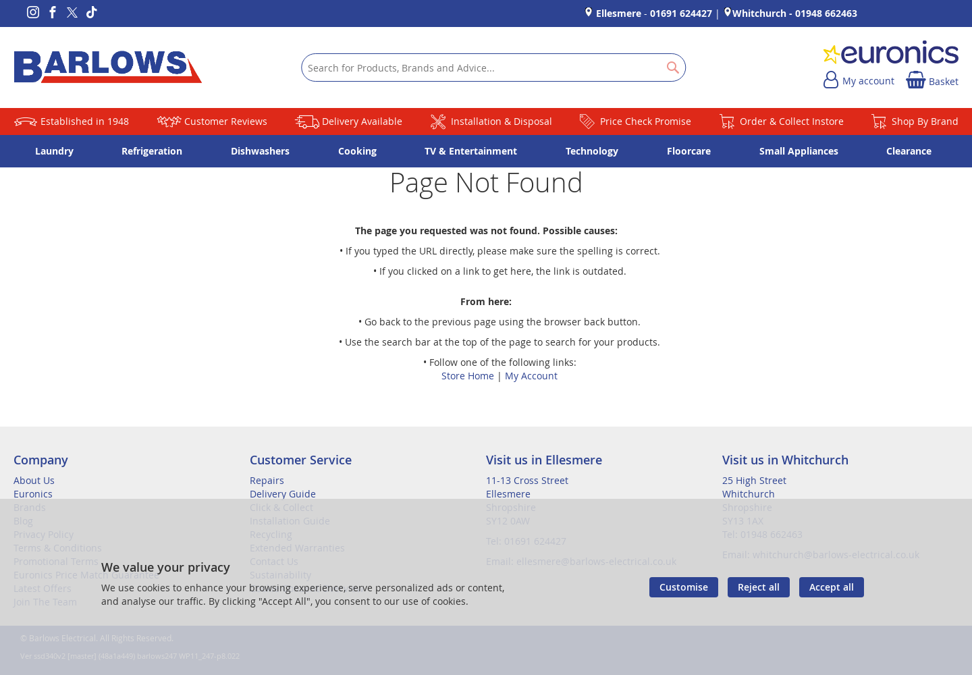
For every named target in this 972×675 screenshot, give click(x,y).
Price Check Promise (645, 121)
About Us (34, 480)
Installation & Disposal (501, 121)
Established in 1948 (84, 121)
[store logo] (108, 67)
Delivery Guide (283, 493)
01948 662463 (826, 13)
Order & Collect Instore (792, 121)
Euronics (33, 493)
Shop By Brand (925, 121)
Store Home (467, 375)
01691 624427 (681, 13)
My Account (531, 375)
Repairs (267, 480)
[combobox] (493, 67)
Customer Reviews (225, 121)
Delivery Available (362, 121)
